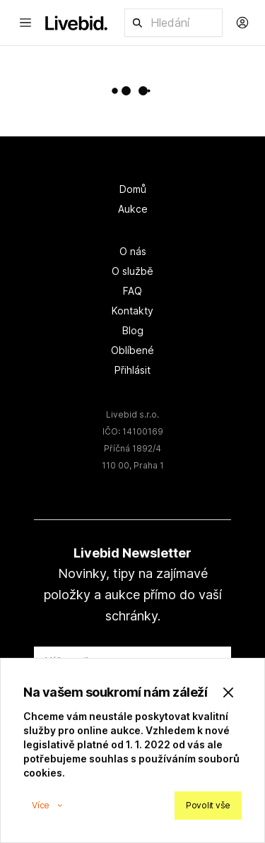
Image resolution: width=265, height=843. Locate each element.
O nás (132, 251)
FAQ (132, 291)
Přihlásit (132, 370)
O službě (132, 271)
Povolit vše (208, 805)
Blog (132, 330)
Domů (132, 189)
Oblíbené (132, 350)
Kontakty (132, 311)
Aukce (133, 209)
